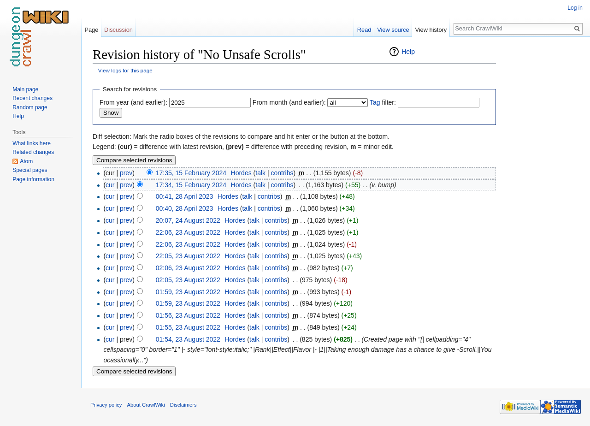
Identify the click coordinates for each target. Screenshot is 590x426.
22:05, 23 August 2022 (188, 256)
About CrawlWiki (146, 405)
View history (431, 29)
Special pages (29, 170)
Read (364, 29)
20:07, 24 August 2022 (188, 220)
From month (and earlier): (289, 102)
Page (91, 29)
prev (126, 173)
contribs (282, 173)
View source (393, 29)
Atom (26, 161)
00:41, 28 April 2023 (184, 196)
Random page (29, 107)
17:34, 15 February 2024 (191, 185)
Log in (575, 8)
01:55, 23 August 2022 (188, 327)
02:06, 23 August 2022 (188, 268)
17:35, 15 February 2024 (191, 173)
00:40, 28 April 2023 (184, 208)
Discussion (118, 29)
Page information (33, 179)
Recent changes (32, 98)
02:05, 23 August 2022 (188, 280)
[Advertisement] (542, 184)
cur (110, 185)
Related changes (33, 152)
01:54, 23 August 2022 (188, 339)
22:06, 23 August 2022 (188, 232)
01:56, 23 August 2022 (188, 315)
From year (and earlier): (133, 102)
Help (408, 51)
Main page (25, 89)
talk (260, 173)
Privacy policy (106, 405)
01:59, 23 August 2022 (188, 292)
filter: (383, 102)
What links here (31, 143)
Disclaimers (183, 405)
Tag (375, 102)
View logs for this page (125, 70)
